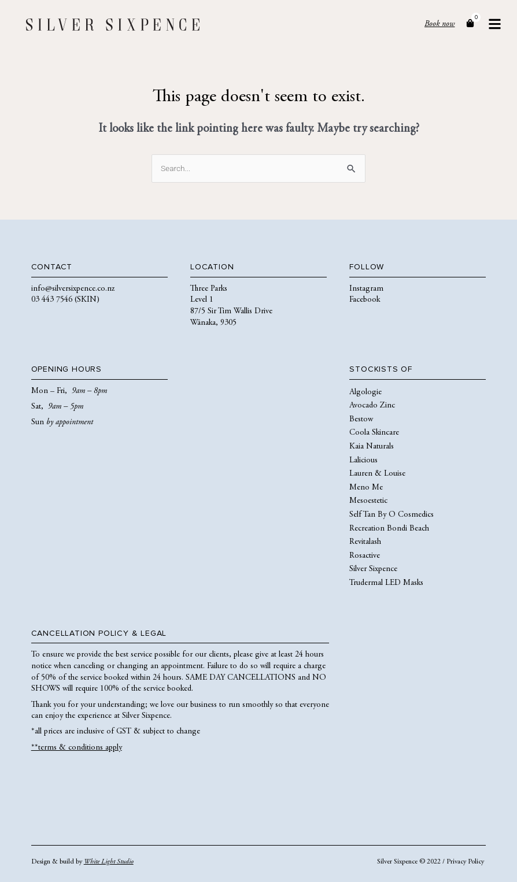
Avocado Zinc (372, 406)
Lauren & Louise (377, 474)
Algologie (365, 392)
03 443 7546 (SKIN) (65, 300)
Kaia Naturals (371, 447)
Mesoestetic (368, 501)
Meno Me (366, 488)
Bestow (361, 420)
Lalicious (363, 461)
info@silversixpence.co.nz (73, 289)
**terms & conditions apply (76, 748)
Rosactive (364, 556)
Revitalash (365, 542)
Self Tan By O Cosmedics (391, 515)
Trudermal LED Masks (386, 583)
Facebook (364, 300)
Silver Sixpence (373, 569)
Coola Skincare (374, 433)
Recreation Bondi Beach (389, 529)
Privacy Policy (465, 861)
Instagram (366, 289)
